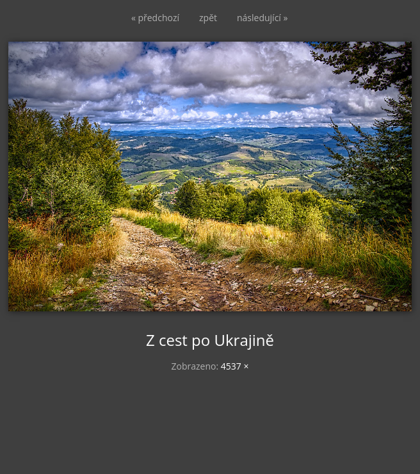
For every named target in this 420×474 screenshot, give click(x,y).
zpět (208, 18)
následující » (262, 18)
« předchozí (155, 18)
